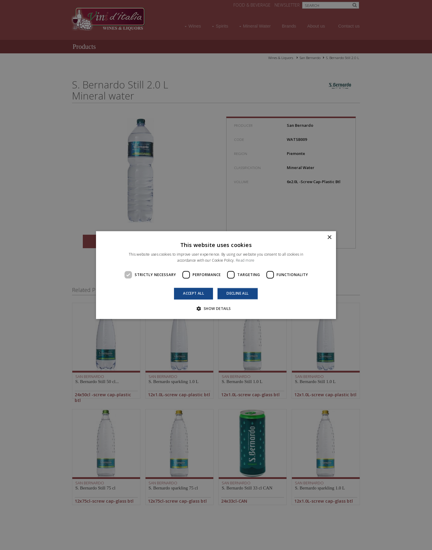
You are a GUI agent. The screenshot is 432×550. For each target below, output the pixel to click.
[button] (216, 308)
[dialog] (216, 275)
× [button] (329, 237)
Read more (245, 260)
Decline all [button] (237, 293)
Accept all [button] (193, 293)
